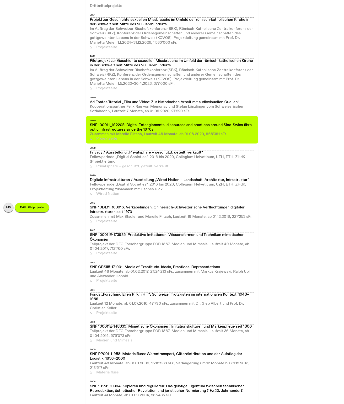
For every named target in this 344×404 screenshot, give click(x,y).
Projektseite (106, 47)
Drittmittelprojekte (32, 207)
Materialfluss (107, 372)
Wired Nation (107, 194)
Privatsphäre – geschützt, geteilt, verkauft (132, 166)
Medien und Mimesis (114, 340)
